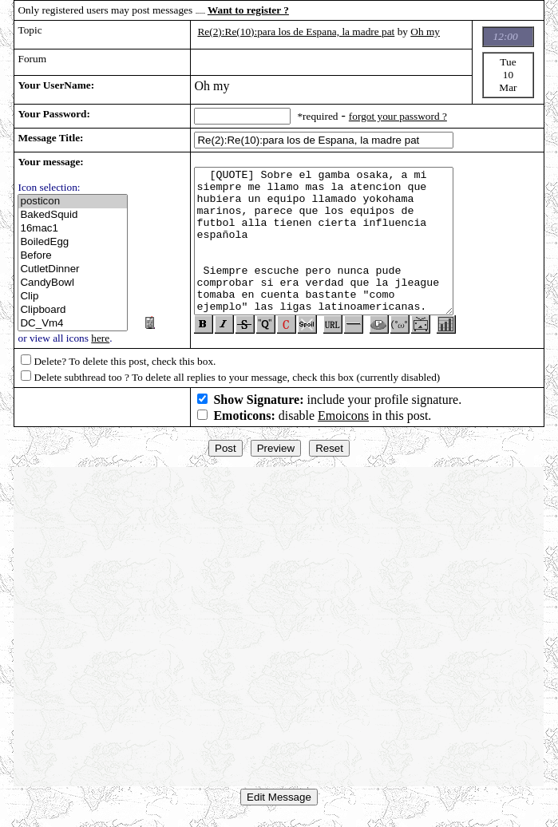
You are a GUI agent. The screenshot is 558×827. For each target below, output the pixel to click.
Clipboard (72, 310)
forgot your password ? (398, 116)
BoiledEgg (72, 242)
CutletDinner (72, 269)
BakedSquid (72, 215)
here (100, 338)
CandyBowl (72, 283)
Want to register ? (248, 10)
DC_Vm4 (72, 323)
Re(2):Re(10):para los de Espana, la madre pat (295, 32)
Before (72, 256)
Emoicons (343, 422)
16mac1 (72, 228)
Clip (72, 296)
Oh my (425, 32)
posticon (72, 201)
